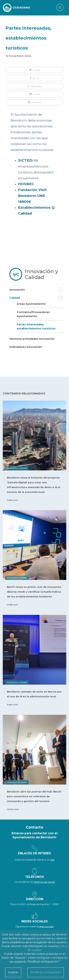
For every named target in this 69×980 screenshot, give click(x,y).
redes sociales (46, 926)
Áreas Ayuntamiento (31, 304)
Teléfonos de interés (44, 882)
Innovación (17, 289)
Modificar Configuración (45, 972)
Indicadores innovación (25, 347)
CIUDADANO (21, 7)
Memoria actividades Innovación (32, 338)
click (52, 859)
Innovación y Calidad (41, 274)
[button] (34, 70)
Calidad (14, 297)
